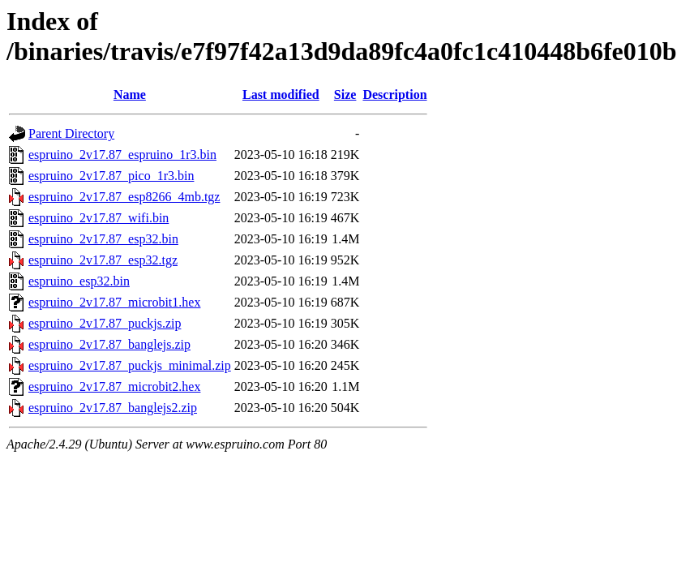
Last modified (280, 94)
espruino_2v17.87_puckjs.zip (104, 323)
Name (130, 94)
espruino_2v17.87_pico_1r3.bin (111, 175)
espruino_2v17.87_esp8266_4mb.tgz (124, 197)
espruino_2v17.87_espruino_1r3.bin (122, 154)
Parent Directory (71, 133)
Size (345, 94)
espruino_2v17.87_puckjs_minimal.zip (129, 365)
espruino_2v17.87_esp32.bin (103, 239)
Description (394, 94)
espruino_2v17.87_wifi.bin (98, 218)
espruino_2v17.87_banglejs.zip (109, 344)
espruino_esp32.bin (79, 281)
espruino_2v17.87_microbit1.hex (114, 302)
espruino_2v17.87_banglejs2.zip (112, 407)
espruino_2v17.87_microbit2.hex (114, 386)
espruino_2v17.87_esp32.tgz (103, 260)
